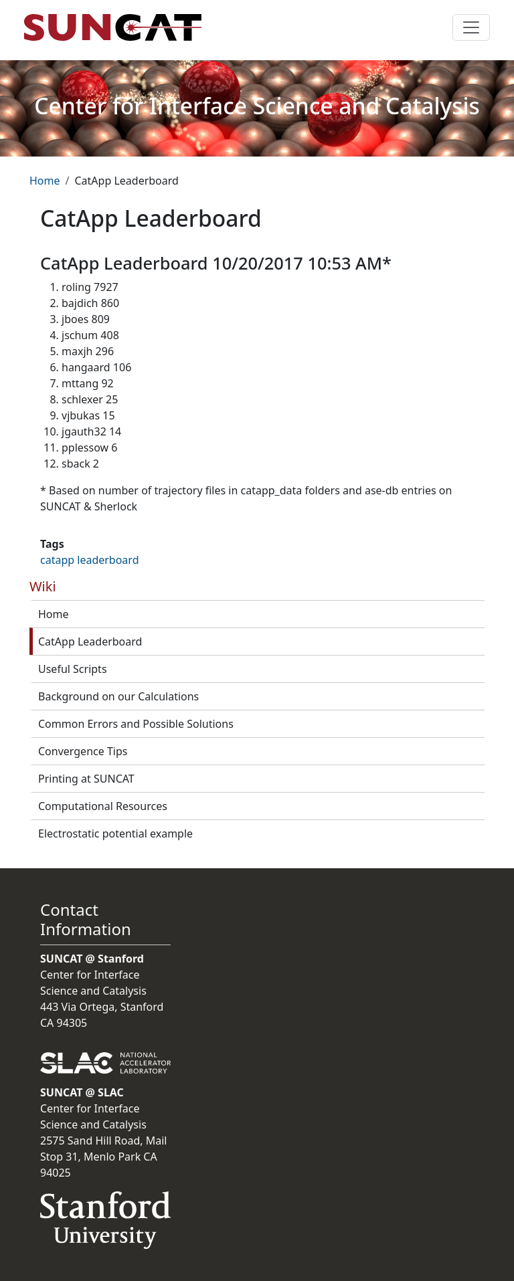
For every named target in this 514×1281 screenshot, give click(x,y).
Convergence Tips (82, 751)
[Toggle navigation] (471, 27)
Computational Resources (102, 806)
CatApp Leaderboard (90, 641)
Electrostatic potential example (115, 833)
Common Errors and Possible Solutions (136, 723)
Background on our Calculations (118, 696)
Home (44, 180)
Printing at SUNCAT (86, 778)
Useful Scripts (72, 669)
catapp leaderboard (89, 560)
